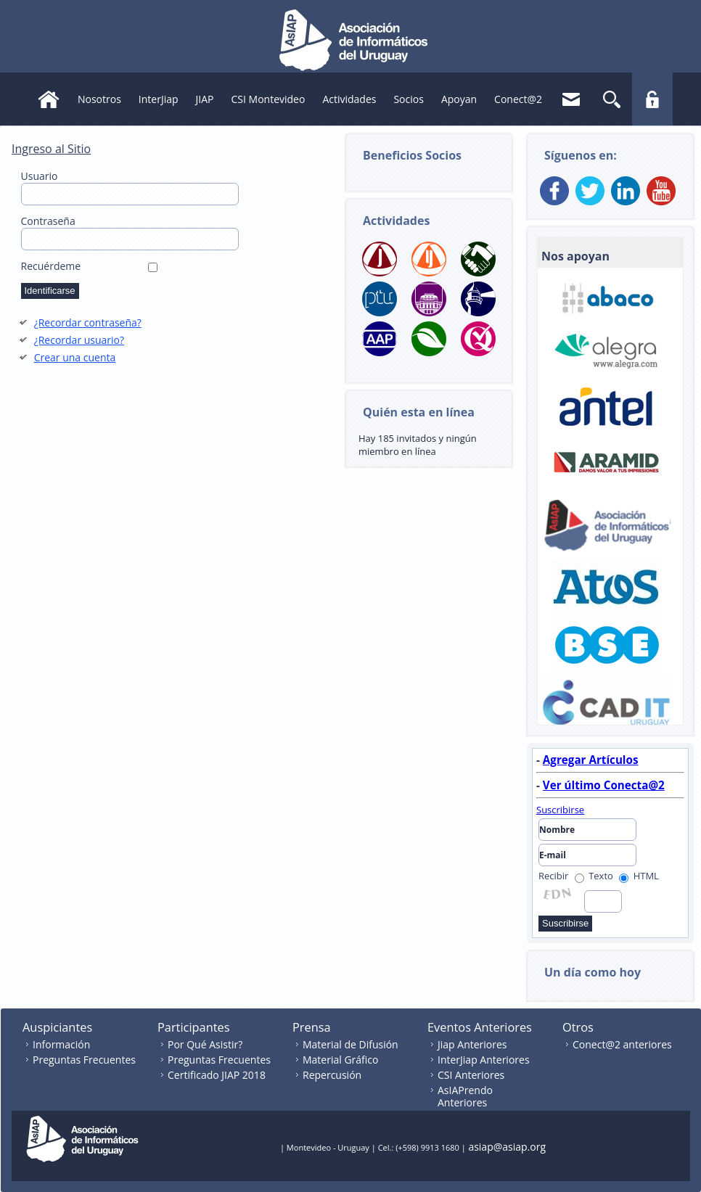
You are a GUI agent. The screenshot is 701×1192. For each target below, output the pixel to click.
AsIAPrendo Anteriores (465, 1096)
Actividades (349, 99)
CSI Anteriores (471, 1075)
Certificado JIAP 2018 (217, 1075)
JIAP (205, 99)
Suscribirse (560, 809)
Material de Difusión (350, 1044)
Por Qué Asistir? (205, 1044)
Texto (594, 875)
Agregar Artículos (591, 759)
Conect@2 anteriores (622, 1044)
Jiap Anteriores (472, 1044)
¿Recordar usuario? (79, 340)
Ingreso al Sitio (51, 149)
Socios (408, 99)
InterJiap (159, 99)
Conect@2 (518, 99)
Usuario (39, 176)
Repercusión (332, 1075)
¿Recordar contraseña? (88, 322)
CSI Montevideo (268, 99)
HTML (639, 875)
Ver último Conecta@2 (604, 785)
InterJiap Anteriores (484, 1059)
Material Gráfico (340, 1059)
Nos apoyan (575, 256)
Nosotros (99, 99)
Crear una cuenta (75, 357)
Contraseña (48, 221)
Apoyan (459, 99)
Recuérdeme (51, 266)
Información (61, 1044)
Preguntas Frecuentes (84, 1059)
